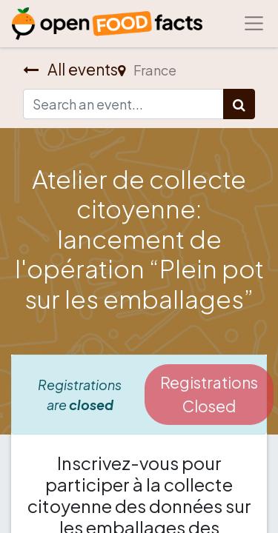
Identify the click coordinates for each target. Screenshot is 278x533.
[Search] (239, 104)
